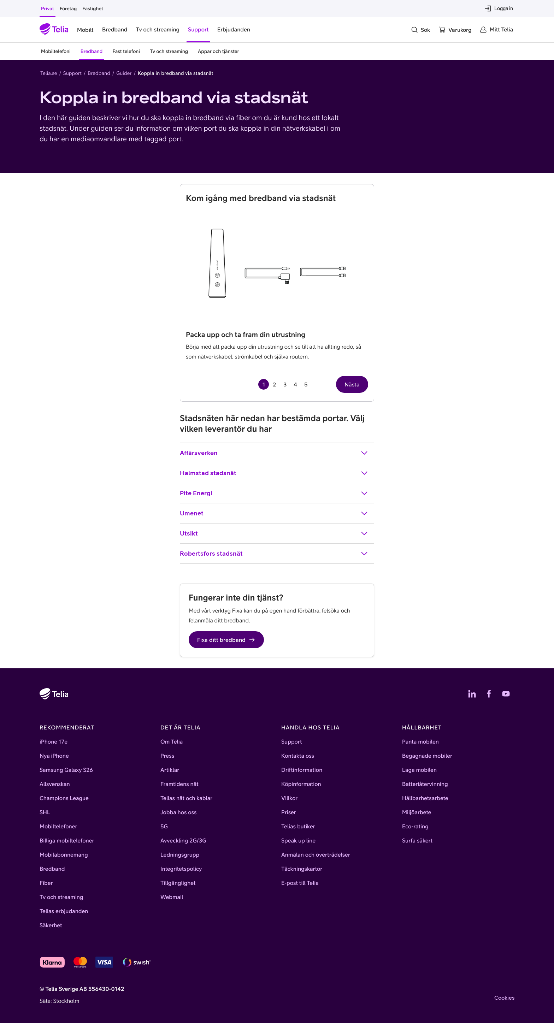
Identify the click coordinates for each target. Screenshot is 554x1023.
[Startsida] (54, 29)
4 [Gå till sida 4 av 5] (295, 384)
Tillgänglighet (178, 883)
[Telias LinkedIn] (472, 693)
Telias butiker (298, 826)
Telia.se (48, 73)
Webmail (171, 897)
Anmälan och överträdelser (315, 855)
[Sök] (420, 29)
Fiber (46, 883)
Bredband (99, 73)
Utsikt (274, 533)
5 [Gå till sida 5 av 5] (306, 384)
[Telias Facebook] (489, 693)
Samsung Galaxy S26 (66, 770)
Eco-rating (415, 826)
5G (164, 826)
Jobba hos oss (178, 812)
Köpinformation (301, 784)
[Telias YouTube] (505, 693)
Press (167, 756)
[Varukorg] (455, 29)
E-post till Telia (300, 883)
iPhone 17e (53, 742)
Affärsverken (274, 453)
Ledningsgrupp (179, 855)
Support (72, 73)
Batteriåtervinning (425, 784)
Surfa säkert (417, 841)
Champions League (64, 798)
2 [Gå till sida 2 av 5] (274, 384)
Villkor (289, 798)
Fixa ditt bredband (226, 639)
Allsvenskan (55, 784)
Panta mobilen (420, 742)
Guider (124, 73)
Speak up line (298, 841)
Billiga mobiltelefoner (67, 841)
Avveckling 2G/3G (183, 841)
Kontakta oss (297, 756)
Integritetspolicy (181, 869)
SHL (45, 812)
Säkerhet (51, 925)
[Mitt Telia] (496, 29)
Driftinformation (301, 770)
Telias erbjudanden (64, 911)
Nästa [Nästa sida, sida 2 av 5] (352, 384)
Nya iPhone (54, 756)
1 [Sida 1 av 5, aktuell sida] (264, 384)
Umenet (274, 513)
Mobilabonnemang (64, 855)
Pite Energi (274, 493)
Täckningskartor (301, 869)
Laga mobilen (419, 770)
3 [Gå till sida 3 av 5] (285, 384)
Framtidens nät (179, 784)
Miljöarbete (416, 812)
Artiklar (169, 770)
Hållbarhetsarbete (425, 798)
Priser (288, 812)
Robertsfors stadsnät (274, 553)
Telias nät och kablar (186, 798)
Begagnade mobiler (427, 756)
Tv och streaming (61, 897)
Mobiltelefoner (58, 826)
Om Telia (171, 742)
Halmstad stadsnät (274, 473)
